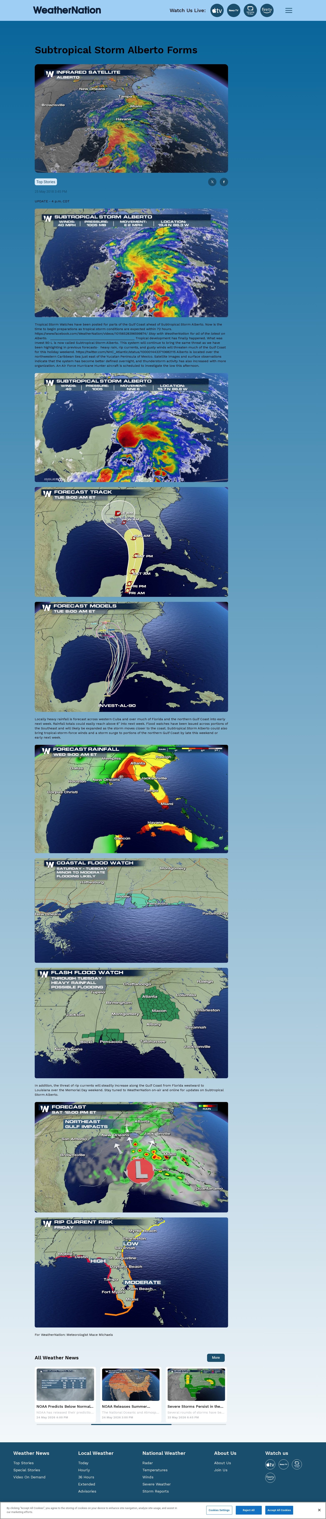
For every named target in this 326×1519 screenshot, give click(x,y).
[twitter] (212, 182)
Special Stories (26, 1470)
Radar (147, 1463)
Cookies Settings (219, 1510)
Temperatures (155, 1470)
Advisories (87, 1491)
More (216, 1358)
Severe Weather (156, 1484)
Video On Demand (29, 1477)
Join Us (220, 1470)
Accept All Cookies (279, 1510)
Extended (86, 1484)
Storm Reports (155, 1491)
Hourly (84, 1470)
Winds (147, 1477)
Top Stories (23, 1463)
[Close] (319, 1510)
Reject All (249, 1510)
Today (83, 1463)
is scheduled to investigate (141, 366)
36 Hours (86, 1477)
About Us (222, 1463)
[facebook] (223, 182)
